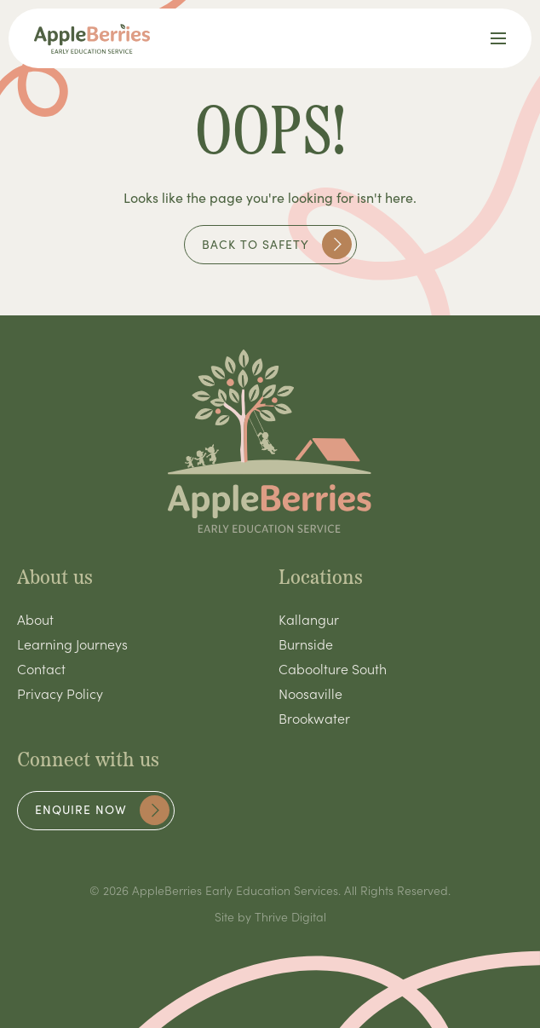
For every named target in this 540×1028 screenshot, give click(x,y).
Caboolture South (333, 668)
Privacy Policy (60, 693)
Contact (41, 668)
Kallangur (309, 618)
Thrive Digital (290, 916)
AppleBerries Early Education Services (235, 889)
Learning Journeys (72, 643)
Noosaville (310, 693)
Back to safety (277, 244)
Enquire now (102, 810)
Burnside (306, 643)
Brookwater (314, 717)
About (35, 618)
